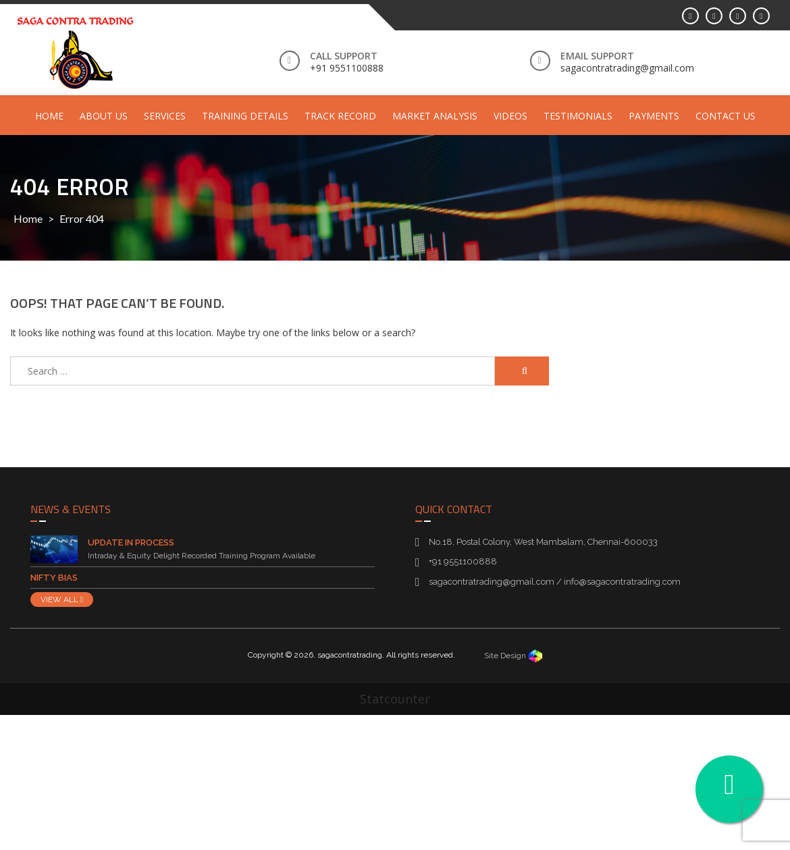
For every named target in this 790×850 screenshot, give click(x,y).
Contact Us (725, 115)
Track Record (340, 115)
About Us (104, 115)
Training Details (245, 115)
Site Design (513, 655)
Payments (654, 115)
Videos (510, 115)
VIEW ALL (62, 599)
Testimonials (578, 115)
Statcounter (395, 699)
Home (49, 115)
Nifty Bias (54, 578)
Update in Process (131, 542)
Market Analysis (434, 115)
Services (165, 115)
